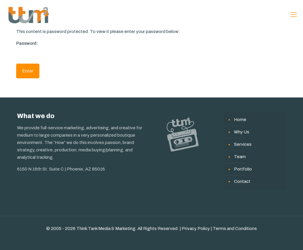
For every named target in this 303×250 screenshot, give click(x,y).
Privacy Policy (196, 228)
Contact (242, 181)
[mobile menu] (294, 15)
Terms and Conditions (235, 228)
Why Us (241, 132)
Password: (50, 49)
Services (243, 144)
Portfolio (243, 169)
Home (240, 119)
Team (240, 156)
